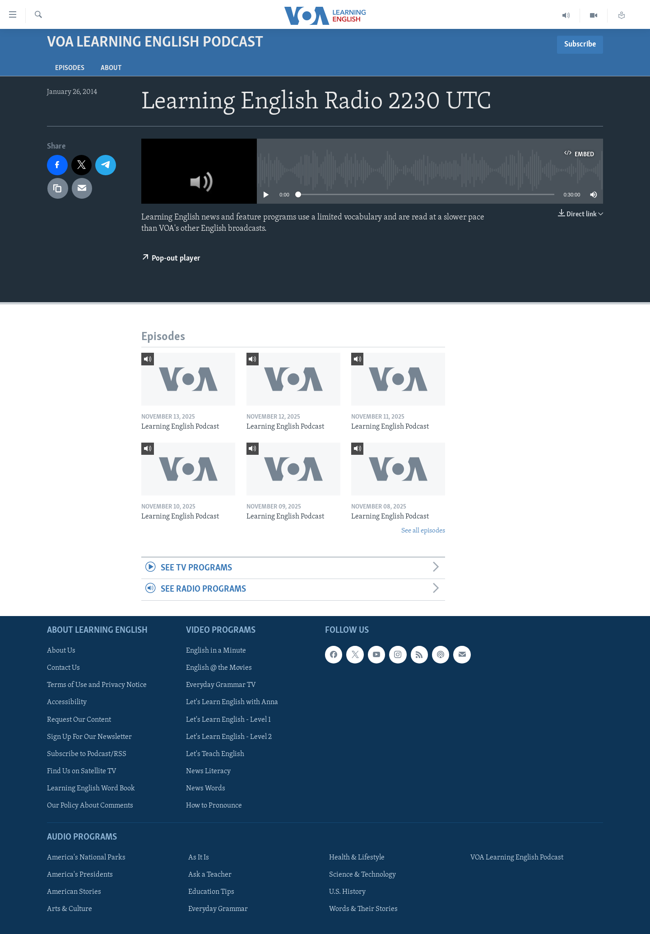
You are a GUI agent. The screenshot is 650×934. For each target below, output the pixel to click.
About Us (61, 650)
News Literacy (208, 771)
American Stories (74, 892)
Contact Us (63, 668)
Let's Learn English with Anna (232, 702)
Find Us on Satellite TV (81, 771)
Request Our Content (79, 719)
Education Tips (211, 892)
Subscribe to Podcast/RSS (86, 753)
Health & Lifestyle (357, 857)
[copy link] (57, 188)
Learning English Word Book (91, 788)
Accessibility (67, 702)
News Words (205, 788)
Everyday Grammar (218, 909)
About (111, 68)
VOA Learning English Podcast (516, 857)
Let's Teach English (215, 753)
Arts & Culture (69, 909)
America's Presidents (80, 874)
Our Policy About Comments (90, 805)
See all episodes (423, 531)
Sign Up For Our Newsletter (89, 736)
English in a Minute (216, 650)
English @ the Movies (219, 668)
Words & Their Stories (363, 909)
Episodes (69, 68)
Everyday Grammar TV (221, 685)
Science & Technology (362, 874)
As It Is (198, 857)
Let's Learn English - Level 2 (229, 736)
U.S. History (347, 892)
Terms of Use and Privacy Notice (97, 685)
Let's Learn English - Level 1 (228, 719)
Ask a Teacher (210, 874)
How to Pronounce (214, 805)
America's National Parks (86, 857)
